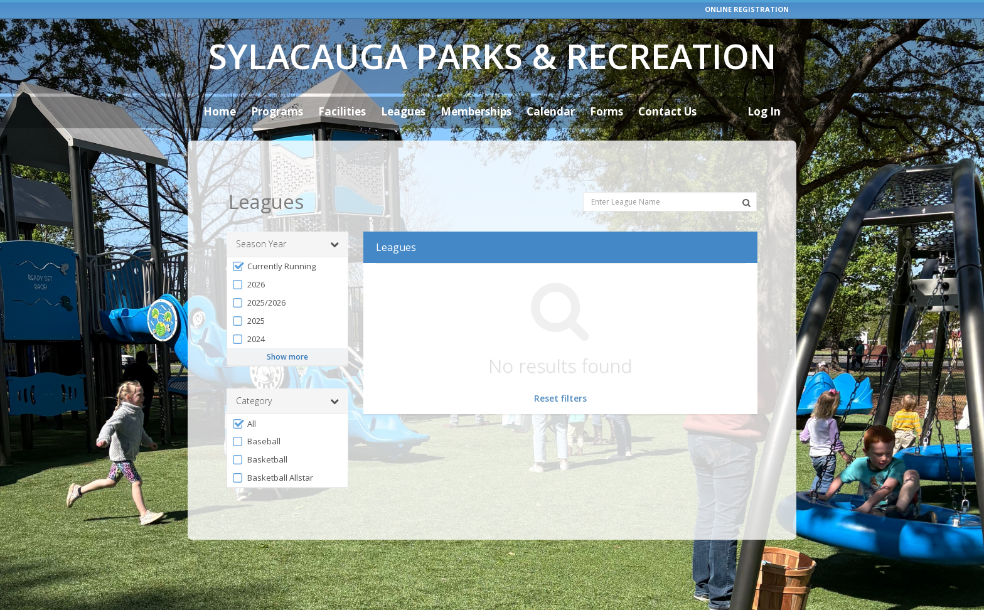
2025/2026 (259, 276)
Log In (764, 111)
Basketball (259, 434)
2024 (248, 313)
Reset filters (560, 372)
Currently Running (274, 240)
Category (287, 375)
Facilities (342, 111)
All (244, 398)
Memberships (476, 111)
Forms (606, 111)
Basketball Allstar (272, 452)
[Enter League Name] (670, 176)
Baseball (256, 416)
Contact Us (667, 111)
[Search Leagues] (746, 177)
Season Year (287, 217)
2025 (248, 295)
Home (219, 111)
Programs (277, 111)
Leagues (403, 111)
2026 (248, 258)
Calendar (551, 111)
